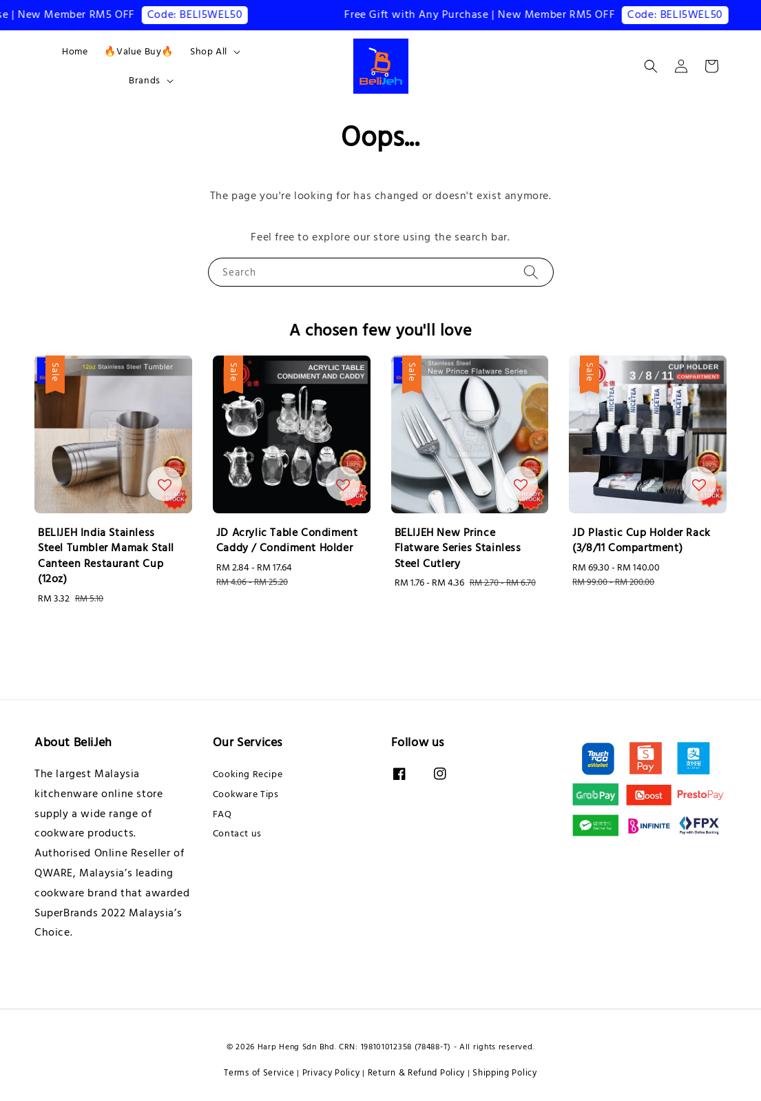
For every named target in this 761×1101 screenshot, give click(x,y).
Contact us (237, 834)
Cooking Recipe (247, 774)
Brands (144, 80)
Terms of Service (259, 1073)
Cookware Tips (246, 794)
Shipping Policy (504, 1073)
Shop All (208, 51)
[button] (651, 66)
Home (74, 52)
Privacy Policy (331, 1073)
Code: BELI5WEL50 (203, 14)
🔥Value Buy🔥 (139, 52)
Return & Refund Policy (416, 1073)
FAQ (222, 814)
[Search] (531, 271)
